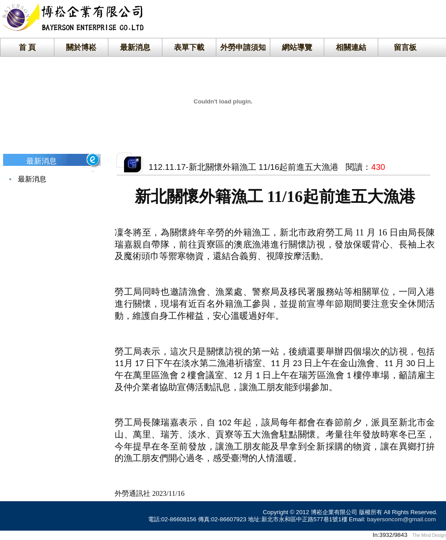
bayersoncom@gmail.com (401, 519)
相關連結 (351, 47)
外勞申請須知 (243, 47)
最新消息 (135, 47)
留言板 (405, 47)
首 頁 (27, 47)
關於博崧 (81, 47)
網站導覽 (297, 47)
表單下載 (189, 47)
